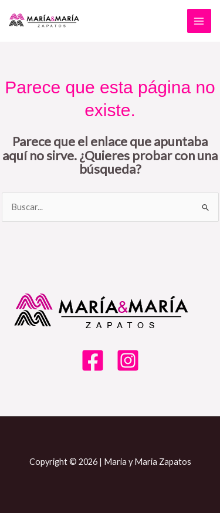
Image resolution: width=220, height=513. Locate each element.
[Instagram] (128, 360)
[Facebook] (92, 360)
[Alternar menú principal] (199, 21)
